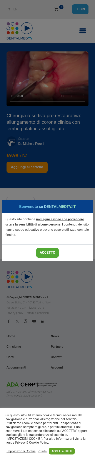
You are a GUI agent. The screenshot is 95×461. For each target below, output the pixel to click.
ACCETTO (47, 252)
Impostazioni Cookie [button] (21, 451)
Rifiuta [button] (42, 451)
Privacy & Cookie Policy (31, 443)
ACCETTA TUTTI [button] (62, 451)
